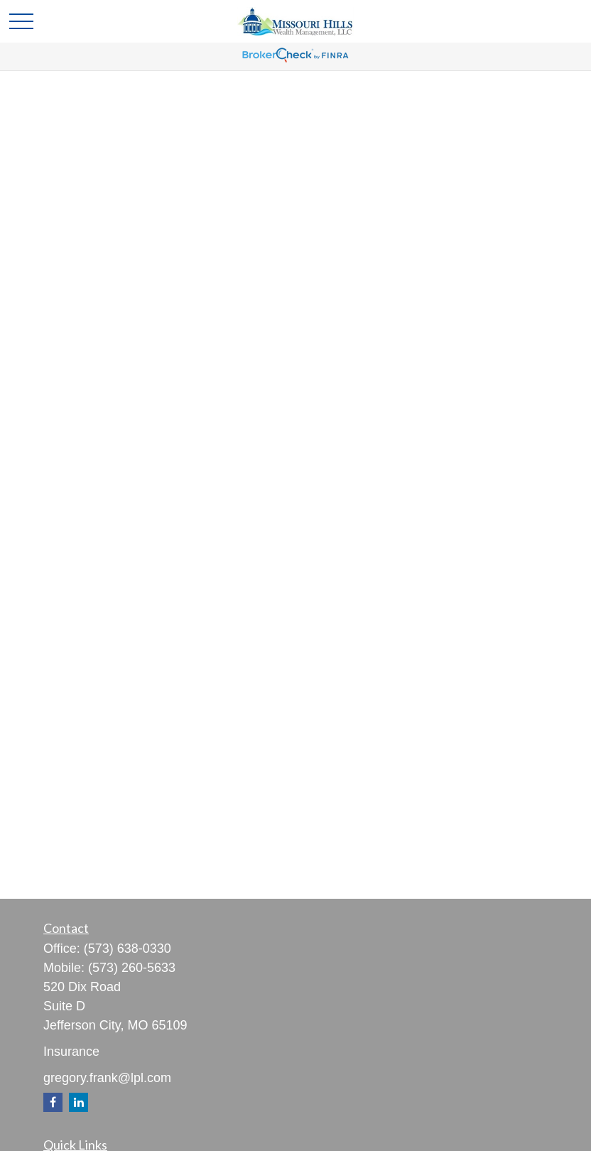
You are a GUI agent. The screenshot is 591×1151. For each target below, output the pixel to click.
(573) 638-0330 (127, 948)
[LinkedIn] (78, 1102)
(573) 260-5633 (131, 968)
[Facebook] (53, 1102)
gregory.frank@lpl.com (107, 1078)
